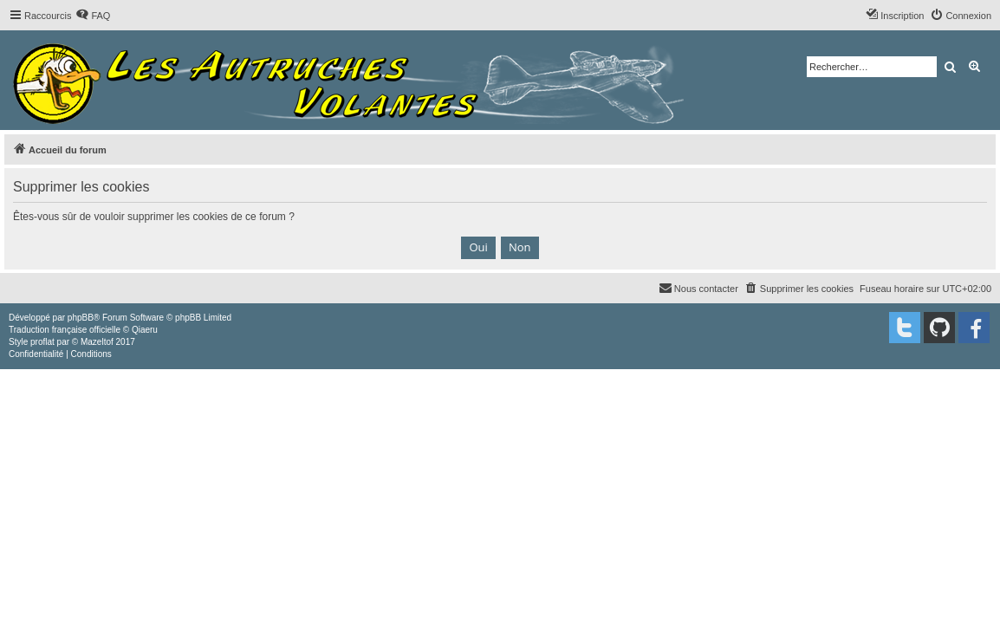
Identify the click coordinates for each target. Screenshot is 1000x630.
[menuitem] (92, 15)
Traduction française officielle (64, 329)
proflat (42, 342)
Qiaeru (145, 329)
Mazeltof (97, 342)
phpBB (81, 317)
